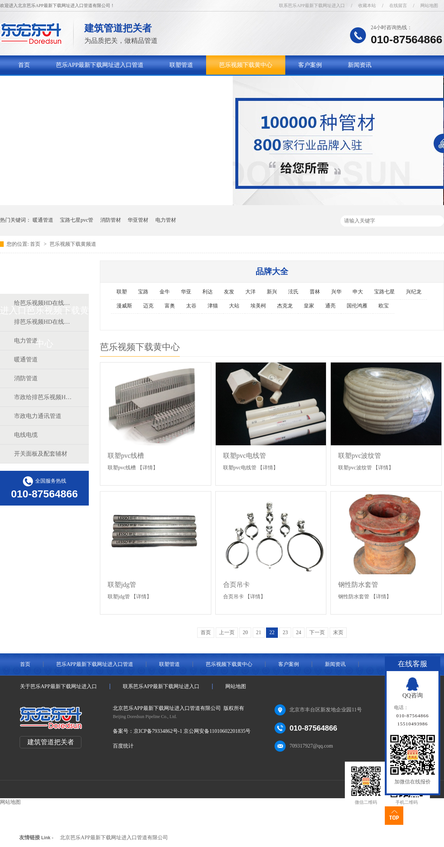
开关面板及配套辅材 (40, 453)
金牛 (164, 292)
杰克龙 (285, 306)
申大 (358, 292)
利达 (207, 292)
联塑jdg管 (122, 584)
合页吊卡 (236, 584)
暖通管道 (43, 220)
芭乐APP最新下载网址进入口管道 (100, 65)
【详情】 (147, 467)
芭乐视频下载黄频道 (73, 244)
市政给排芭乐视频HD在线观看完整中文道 (44, 397)
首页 (24, 65)
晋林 (315, 292)
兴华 (336, 292)
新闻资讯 (359, 65)
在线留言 (398, 5)
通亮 (330, 306)
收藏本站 (367, 5)
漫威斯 (124, 306)
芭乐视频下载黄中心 (245, 65)
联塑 (122, 292)
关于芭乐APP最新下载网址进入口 (62, 84)
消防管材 (110, 220)
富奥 (170, 306)
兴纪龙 (413, 292)
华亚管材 (138, 220)
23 (285, 632)
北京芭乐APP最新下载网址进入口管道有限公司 (114, 837)
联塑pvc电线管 (244, 455)
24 (298, 632)
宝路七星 (384, 292)
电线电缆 (26, 435)
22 (272, 632)
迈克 (148, 306)
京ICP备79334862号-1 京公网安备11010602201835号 (192, 731)
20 (245, 632)
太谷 (191, 306)
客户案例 (310, 65)
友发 (229, 292)
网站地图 (429, 5)
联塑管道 (181, 65)
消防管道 (26, 378)
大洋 (250, 292)
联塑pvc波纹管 (359, 455)
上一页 (227, 632)
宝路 (143, 292)
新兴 (272, 292)
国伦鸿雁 (357, 306)
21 (258, 632)
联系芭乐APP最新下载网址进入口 (312, 5)
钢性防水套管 (358, 584)
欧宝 (384, 306)
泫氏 (293, 292)
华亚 (186, 292)
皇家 (309, 306)
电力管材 (165, 220)
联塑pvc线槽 (126, 455)
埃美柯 (258, 306)
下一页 (317, 632)
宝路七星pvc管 (76, 220)
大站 (234, 306)
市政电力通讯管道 (37, 416)
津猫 (213, 306)
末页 (338, 632)
